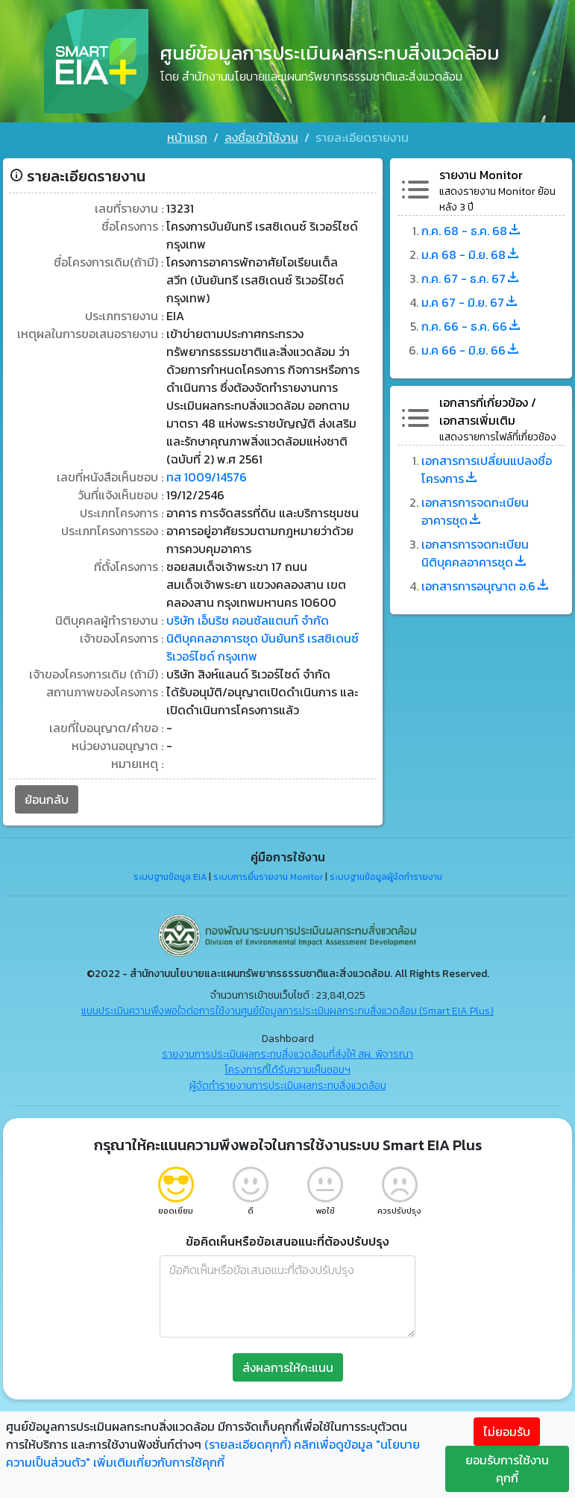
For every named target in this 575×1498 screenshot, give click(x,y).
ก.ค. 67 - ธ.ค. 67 (471, 278)
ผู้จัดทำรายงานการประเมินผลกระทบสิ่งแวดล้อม (287, 1084)
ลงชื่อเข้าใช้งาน (261, 137)
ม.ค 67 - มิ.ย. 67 (470, 301)
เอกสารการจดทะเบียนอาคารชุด (475, 510)
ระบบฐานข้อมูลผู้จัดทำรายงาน (386, 876)
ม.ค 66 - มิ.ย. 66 (471, 349)
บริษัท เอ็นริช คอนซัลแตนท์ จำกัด (247, 619)
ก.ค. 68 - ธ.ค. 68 (471, 230)
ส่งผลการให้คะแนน (287, 1366)
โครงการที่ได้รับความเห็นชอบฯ (287, 1068)
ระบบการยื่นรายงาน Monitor (268, 876)
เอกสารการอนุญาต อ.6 (485, 585)
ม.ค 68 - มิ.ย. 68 (471, 254)
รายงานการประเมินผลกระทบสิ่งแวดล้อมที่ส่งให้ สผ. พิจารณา (287, 1053)
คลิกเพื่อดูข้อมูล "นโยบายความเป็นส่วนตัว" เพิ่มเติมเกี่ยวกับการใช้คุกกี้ (213, 1453)
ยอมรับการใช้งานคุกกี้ (507, 1469)
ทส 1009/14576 (206, 476)
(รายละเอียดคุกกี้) (247, 1444)
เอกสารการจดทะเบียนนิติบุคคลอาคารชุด (475, 552)
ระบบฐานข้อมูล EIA (170, 876)
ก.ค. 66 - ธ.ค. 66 (471, 325)
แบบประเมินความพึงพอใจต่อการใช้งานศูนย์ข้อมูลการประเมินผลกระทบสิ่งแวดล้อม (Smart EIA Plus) (287, 1009)
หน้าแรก (187, 137)
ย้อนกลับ (47, 799)
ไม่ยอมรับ (506, 1432)
